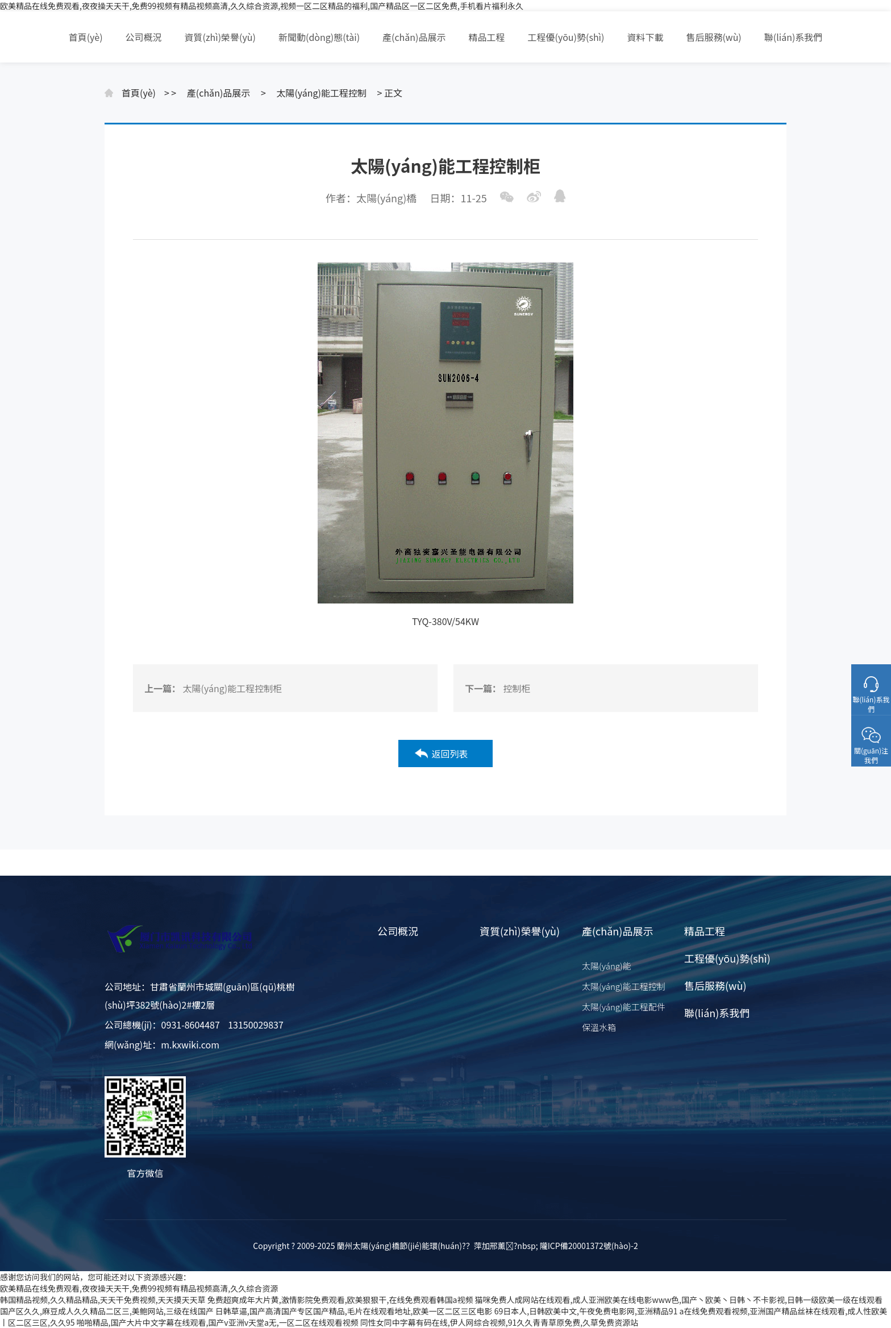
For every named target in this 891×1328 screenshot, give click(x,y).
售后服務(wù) (713, 37)
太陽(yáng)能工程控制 (321, 92)
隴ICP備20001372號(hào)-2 (589, 1245)
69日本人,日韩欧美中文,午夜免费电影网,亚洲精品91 (586, 1311)
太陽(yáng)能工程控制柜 (232, 688)
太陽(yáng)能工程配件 (623, 1007)
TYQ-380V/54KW (445, 621)
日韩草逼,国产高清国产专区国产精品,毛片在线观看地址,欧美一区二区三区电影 (354, 1311)
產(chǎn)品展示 (414, 37)
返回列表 (449, 753)
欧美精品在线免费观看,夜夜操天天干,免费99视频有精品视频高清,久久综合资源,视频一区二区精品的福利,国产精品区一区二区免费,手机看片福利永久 (261, 5)
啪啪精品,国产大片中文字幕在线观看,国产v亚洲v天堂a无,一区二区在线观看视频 (218, 1322)
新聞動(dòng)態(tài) (319, 37)
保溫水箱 (599, 1027)
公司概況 (144, 37)
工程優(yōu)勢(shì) (566, 37)
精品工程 (487, 37)
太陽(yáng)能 (606, 966)
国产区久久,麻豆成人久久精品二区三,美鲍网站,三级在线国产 (107, 1311)
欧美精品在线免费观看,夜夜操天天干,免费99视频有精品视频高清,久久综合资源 (139, 1288)
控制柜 (517, 688)
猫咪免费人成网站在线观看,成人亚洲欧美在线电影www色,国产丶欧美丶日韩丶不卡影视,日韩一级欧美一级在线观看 (678, 1299)
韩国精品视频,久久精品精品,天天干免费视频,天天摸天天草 (103, 1299)
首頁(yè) (86, 37)
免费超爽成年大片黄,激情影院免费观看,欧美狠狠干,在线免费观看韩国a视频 (340, 1299)
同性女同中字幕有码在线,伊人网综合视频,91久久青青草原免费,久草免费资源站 (499, 1322)
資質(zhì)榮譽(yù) (220, 37)
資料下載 (645, 37)
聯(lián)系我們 (793, 37)
